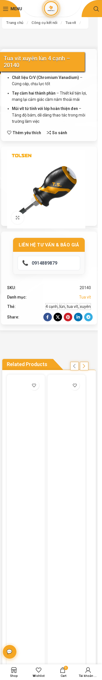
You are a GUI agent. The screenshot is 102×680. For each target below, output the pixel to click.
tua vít (72, 306)
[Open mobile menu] (12, 9)
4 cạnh (52, 306)
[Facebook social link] (47, 317)
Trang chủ (14, 23)
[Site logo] (51, 8)
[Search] (96, 9)
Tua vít (70, 23)
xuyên (85, 306)
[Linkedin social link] (78, 317)
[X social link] (58, 317)
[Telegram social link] (88, 317)
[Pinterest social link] (68, 317)
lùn (62, 306)
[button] (74, 366)
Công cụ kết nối (44, 23)
